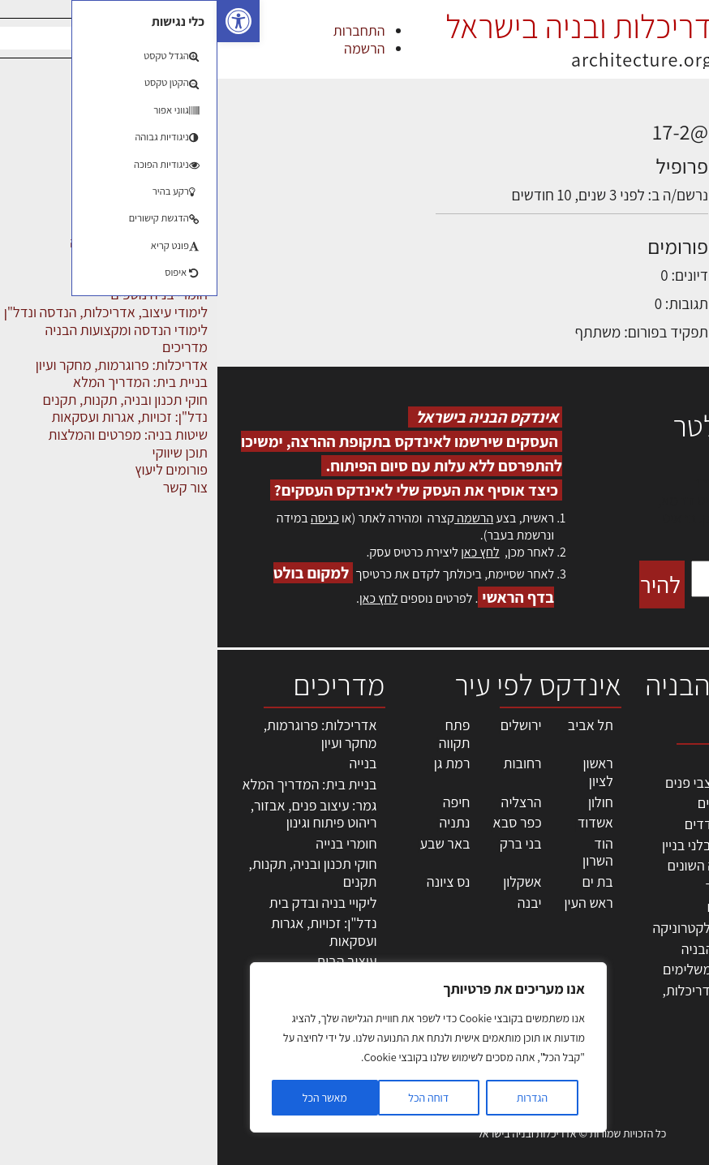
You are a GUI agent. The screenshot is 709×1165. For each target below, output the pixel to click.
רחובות (305, 763)
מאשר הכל (107, 1097)
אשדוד (378, 822)
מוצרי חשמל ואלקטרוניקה (505, 927)
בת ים (379, 881)
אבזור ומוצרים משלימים (509, 969)
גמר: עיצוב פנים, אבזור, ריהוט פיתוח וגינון (96, 814)
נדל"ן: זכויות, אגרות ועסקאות (106, 932)
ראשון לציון (380, 772)
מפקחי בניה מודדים (520, 824)
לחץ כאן (262, 552)
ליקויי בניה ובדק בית (106, 902)
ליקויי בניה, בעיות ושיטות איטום (653, 839)
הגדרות (314, 1097)
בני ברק (303, 843)
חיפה (239, 802)
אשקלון (305, 881)
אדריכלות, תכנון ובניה (656, 768)
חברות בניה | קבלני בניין (509, 845)
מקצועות (550, 761)
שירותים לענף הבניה (519, 948)
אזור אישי (674, 918)
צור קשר (677, 970)
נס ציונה (231, 881)
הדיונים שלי (597, 164)
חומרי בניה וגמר (530, 886)
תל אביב (373, 725)
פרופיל (610, 134)
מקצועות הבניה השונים (511, 865)
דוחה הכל (211, 1097)
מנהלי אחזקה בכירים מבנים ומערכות (662, 882)
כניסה (107, 518)
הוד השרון (380, 852)
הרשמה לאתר (662, 935)
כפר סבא (300, 822)
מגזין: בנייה (669, 1004)
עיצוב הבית (129, 961)
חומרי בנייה (128, 843)
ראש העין (370, 902)
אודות (683, 987)
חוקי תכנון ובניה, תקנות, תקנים (96, 872)
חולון (383, 802)
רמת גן (235, 763)
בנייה (146, 763)
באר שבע (227, 843)
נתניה (236, 822)
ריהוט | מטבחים (532, 906)
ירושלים (303, 725)
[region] (210, 1047)
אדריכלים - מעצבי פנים (510, 782)
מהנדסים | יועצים (527, 802)
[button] (21, 21)
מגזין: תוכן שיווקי (655, 1022)
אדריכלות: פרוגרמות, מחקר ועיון (103, 734)
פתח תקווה (237, 734)
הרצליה (304, 802)
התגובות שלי (594, 194)
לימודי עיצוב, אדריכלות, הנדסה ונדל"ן (509, 999)
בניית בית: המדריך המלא (92, 784)
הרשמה (147, 48)
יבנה (312, 902)
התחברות (142, 30)
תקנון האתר (667, 1040)
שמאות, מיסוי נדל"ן (663, 803)
